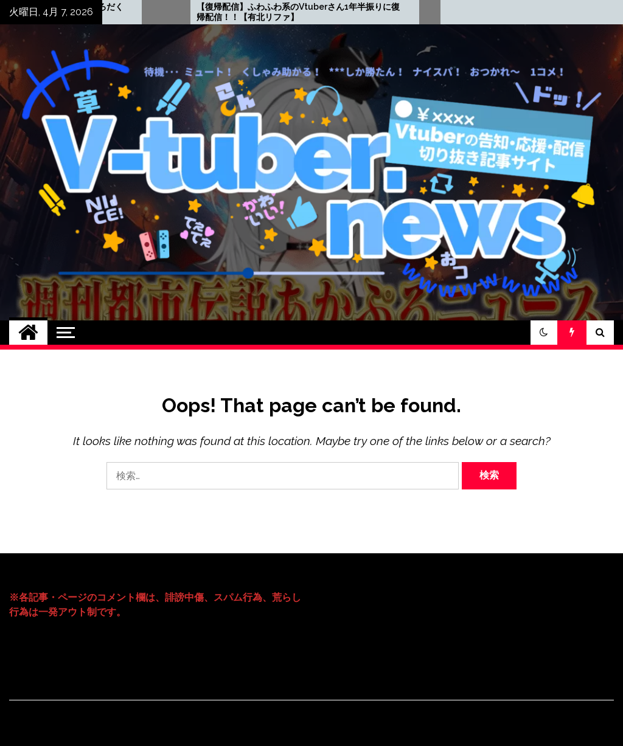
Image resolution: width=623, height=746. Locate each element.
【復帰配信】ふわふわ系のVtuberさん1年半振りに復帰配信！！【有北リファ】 (407, 12)
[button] (544, 332)
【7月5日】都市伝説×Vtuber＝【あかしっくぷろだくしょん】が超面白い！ (131, 12)
